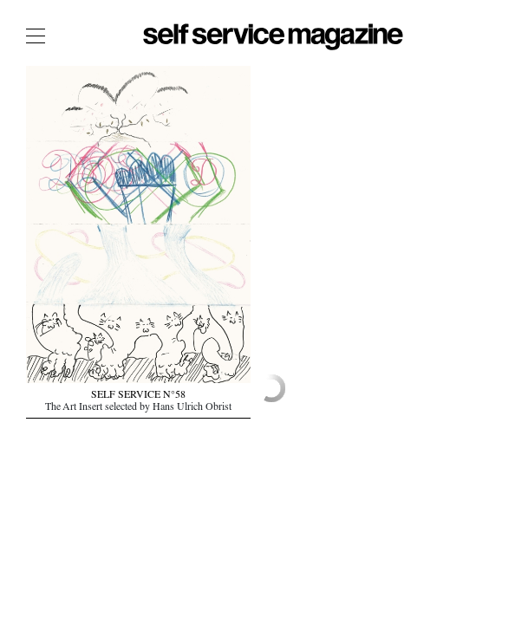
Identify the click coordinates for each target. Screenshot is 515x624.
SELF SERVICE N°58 (138, 396)
